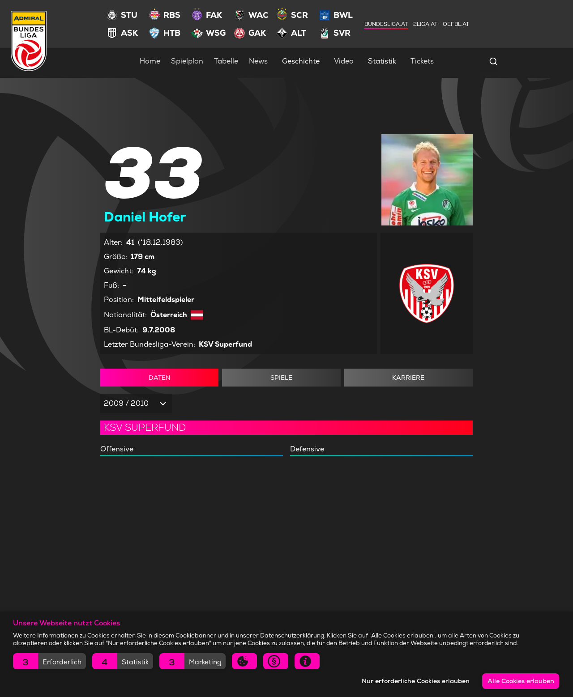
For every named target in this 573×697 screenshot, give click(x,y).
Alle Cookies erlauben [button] (520, 681)
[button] (49, 661)
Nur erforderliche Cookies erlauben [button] (416, 681)
